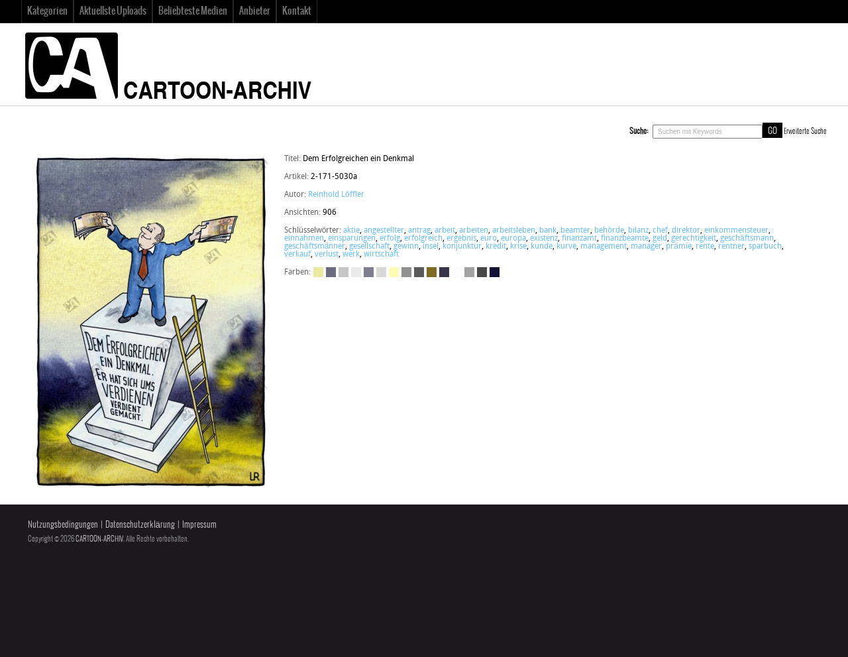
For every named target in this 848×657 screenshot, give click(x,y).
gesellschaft (369, 247)
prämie (679, 247)
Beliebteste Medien (192, 11)
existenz (544, 239)
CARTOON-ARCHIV (99, 539)
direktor (686, 231)
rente (705, 247)
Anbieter (254, 11)
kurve (566, 247)
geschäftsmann (747, 239)
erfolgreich (423, 239)
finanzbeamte (625, 239)
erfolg (390, 239)
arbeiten (473, 231)
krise (518, 247)
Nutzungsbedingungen (63, 525)
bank (547, 231)
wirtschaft (381, 255)
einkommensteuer (736, 231)
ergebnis (461, 239)
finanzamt (579, 239)
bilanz (638, 231)
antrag (419, 231)
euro (488, 239)
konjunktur (462, 247)
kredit (496, 247)
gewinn (406, 247)
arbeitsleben (513, 231)
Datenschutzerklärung (140, 525)
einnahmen (304, 239)
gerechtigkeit (693, 239)
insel (431, 247)
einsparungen (352, 239)
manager (646, 247)
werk (351, 255)
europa (513, 239)
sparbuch (765, 247)
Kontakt (296, 11)
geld (660, 239)
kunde (542, 247)
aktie (351, 231)
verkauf (297, 255)
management (603, 247)
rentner (731, 247)
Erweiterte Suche (805, 131)
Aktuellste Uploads (113, 11)
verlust (327, 255)
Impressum (199, 525)
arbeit (445, 231)
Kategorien (47, 11)
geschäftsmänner (314, 247)
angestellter (384, 231)
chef (660, 231)
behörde (609, 231)
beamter (575, 231)
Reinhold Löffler (336, 195)
